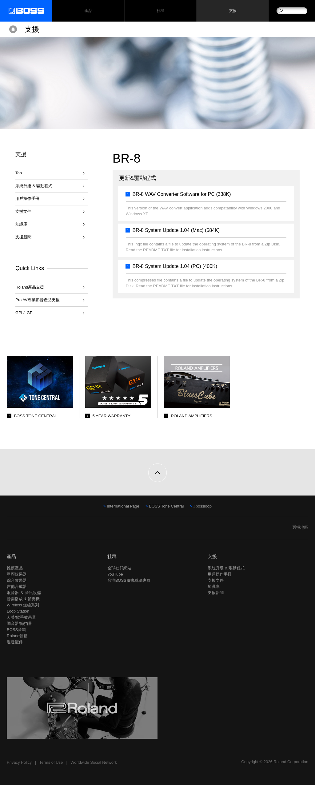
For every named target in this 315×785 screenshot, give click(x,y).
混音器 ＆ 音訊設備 (24, 592)
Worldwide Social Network (93, 762)
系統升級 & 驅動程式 (33, 186)
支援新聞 (23, 237)
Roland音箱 (17, 635)
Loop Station (18, 611)
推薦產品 (15, 568)
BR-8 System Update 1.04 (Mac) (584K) (176, 230)
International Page (123, 506)
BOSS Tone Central (166, 506)
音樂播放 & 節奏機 (23, 599)
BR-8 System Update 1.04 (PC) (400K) (174, 266)
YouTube (115, 574)
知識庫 (21, 224)
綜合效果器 (17, 580)
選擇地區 (300, 527)
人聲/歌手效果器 (21, 617)
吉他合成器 (17, 586)
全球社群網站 (119, 568)
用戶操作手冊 (27, 198)
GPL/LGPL (25, 312)
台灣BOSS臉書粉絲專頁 (128, 580)
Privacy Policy (19, 762)
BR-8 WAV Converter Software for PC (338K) (181, 194)
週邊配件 (15, 642)
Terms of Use (51, 762)
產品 (11, 556)
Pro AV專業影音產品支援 (37, 299)
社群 (160, 11)
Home (13, 29)
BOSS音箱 (16, 629)
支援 (233, 11)
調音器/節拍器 (19, 623)
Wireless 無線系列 (23, 605)
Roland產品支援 (29, 287)
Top (18, 173)
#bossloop (202, 506)
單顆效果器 (17, 574)
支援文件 (23, 211)
